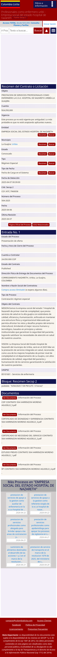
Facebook (16, 624)
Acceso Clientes (44, 620)
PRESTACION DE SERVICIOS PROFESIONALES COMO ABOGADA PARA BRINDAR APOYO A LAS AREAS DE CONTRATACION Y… (17, 528)
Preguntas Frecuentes (38, 629)
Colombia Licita (10, 4)
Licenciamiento (16, 629)
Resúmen (42, 135)
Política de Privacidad (35, 624)
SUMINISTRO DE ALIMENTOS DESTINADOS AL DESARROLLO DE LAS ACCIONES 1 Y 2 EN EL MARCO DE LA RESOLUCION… (17, 554)
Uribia (14, 144)
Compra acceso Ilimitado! (13, 289)
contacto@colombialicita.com (19, 620)
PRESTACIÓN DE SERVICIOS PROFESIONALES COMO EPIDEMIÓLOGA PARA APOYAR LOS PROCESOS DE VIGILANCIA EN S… (40, 526)
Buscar (52, 135)
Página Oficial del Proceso (20, 224)
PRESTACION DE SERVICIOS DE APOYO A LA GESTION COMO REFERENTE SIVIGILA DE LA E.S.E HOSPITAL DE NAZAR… (40, 502)
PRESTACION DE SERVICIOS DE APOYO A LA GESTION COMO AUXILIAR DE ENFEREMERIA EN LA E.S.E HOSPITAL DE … (17, 502)
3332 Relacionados (41, 224)
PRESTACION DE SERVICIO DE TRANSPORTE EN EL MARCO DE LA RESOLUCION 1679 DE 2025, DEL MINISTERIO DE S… (40, 554)
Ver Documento (9, 398)
